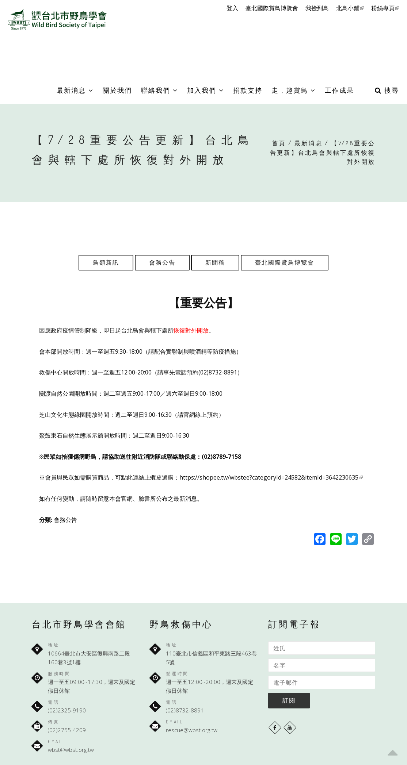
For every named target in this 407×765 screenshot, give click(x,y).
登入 (232, 8)
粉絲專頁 (385, 8)
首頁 (279, 143)
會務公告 (162, 262)
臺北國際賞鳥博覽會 (272, 8)
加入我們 (205, 90)
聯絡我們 (159, 90)
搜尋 (387, 90)
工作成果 (339, 90)
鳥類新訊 (106, 262)
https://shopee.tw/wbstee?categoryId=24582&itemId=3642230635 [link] (271, 477)
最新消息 (75, 90)
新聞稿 (215, 262)
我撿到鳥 (317, 8)
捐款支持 (247, 90)
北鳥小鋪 (350, 8)
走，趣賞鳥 (293, 90)
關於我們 (117, 90)
